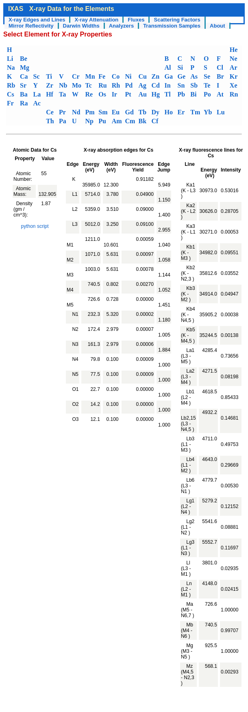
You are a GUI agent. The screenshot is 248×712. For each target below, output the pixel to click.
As (194, 76)
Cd (155, 85)
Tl (167, 94)
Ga (168, 76)
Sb (194, 85)
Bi (193, 94)
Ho (168, 112)
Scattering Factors (177, 20)
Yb (208, 112)
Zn (155, 76)
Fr (10, 103)
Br (220, 76)
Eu (116, 112)
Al (167, 67)
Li (10, 58)
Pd (129, 85)
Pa (62, 121)
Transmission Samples (171, 26)
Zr (49, 85)
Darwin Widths (81, 26)
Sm (102, 112)
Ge (181, 76)
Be (23, 58)
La (37, 94)
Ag (142, 85)
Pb (181, 94)
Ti (49, 76)
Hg (155, 94)
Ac (37, 103)
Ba (24, 94)
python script (35, 226)
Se (207, 76)
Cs (10, 94)
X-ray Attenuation (96, 20)
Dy (155, 112)
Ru (102, 85)
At (220, 94)
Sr (23, 85)
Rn (234, 94)
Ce (50, 112)
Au (142, 94)
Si (180, 67)
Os (102, 94)
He (234, 49)
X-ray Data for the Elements (71, 8)
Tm (195, 112)
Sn (181, 85)
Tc (88, 85)
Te (207, 85)
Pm (90, 112)
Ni (128, 76)
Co (116, 76)
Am (117, 121)
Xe (233, 85)
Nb (63, 85)
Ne (233, 58)
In (167, 85)
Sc (36, 76)
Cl (220, 67)
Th (50, 121)
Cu (142, 76)
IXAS (15, 8)
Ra (24, 103)
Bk (142, 121)
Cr (76, 76)
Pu (102, 121)
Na (11, 67)
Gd (129, 112)
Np (89, 121)
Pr (62, 112)
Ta (62, 94)
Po (207, 94)
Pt (128, 94)
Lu (221, 112)
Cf (154, 121)
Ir (114, 94)
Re (89, 94)
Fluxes (136, 20)
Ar (233, 67)
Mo (76, 85)
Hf (49, 94)
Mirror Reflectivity (31, 26)
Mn (90, 76)
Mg (24, 67)
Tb (142, 112)
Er (181, 112)
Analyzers (121, 26)
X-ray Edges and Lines (37, 20)
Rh (116, 85)
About (217, 26)
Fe (101, 76)
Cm (130, 121)
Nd (76, 112)
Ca (24, 76)
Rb (11, 85)
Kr (234, 76)
